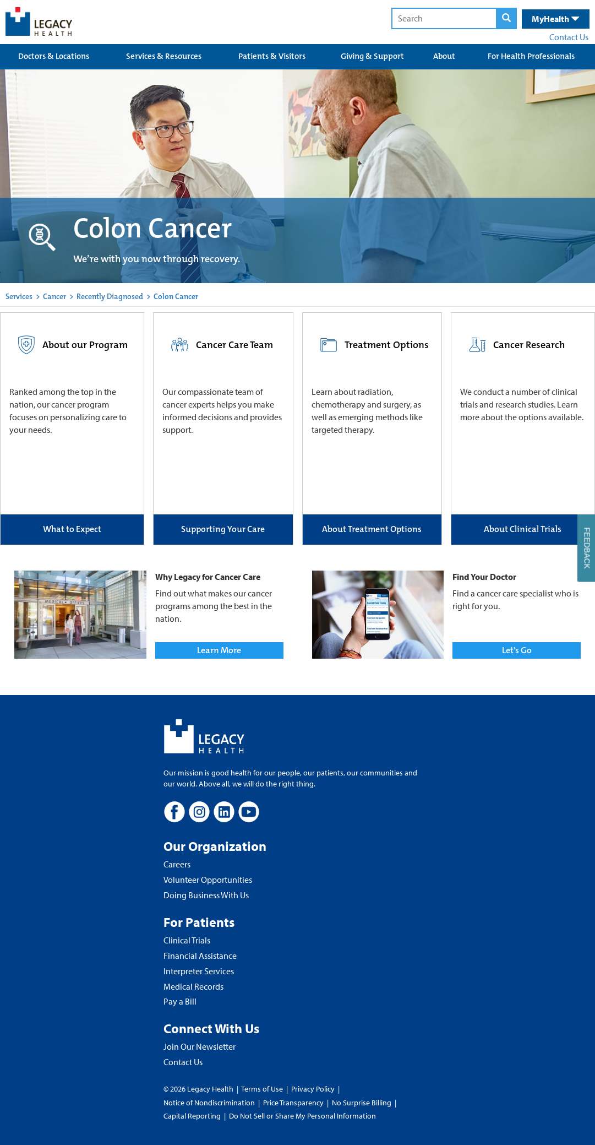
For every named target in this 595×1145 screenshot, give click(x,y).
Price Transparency (293, 1103)
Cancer (54, 296)
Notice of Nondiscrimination (209, 1103)
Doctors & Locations (53, 56)
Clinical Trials (186, 940)
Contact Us (568, 36)
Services (19, 296)
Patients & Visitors (271, 56)
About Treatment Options (372, 529)
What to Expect (72, 529)
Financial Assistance (200, 955)
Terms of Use (263, 1089)
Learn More (219, 650)
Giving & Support (372, 56)
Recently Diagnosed (110, 296)
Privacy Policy (313, 1089)
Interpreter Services (198, 970)
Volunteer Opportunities (207, 879)
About (444, 56)
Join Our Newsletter (199, 1046)
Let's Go (517, 650)
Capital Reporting (192, 1116)
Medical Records (193, 986)
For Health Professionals (531, 56)
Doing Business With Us (206, 894)
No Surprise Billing (361, 1103)
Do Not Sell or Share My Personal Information (302, 1116)
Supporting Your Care (223, 529)
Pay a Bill (179, 1001)
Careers (176, 864)
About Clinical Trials (522, 529)
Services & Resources (163, 56)
